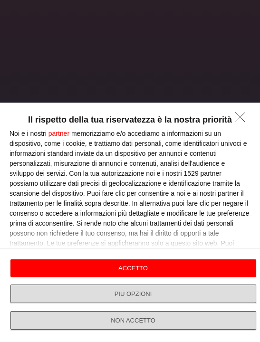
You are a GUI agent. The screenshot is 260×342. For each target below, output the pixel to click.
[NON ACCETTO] (242, 119)
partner (58, 133)
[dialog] (130, 222)
